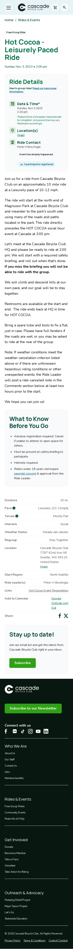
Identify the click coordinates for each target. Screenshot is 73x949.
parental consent (25, 473)
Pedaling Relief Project (17, 900)
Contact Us (11, 766)
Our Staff (10, 759)
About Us (10, 753)
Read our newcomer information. (33, 90)
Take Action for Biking (17, 872)
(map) (21, 135)
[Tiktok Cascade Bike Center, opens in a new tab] (22, 731)
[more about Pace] (13, 508)
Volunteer (10, 865)
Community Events (15, 812)
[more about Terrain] (16, 516)
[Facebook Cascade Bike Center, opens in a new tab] (7, 731)
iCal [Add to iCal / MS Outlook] (53, 608)
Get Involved (16, 839)
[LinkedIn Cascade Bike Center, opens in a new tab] (46, 731)
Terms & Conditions (35, 940)
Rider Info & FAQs (15, 819)
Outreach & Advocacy (24, 892)
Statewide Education (16, 918)
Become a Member (15, 853)
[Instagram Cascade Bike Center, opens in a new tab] (30, 731)
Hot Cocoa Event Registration (48, 590)
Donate (9, 847)
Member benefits (14, 778)
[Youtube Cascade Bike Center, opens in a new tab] (38, 731)
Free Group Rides (15, 806)
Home (9, 20)
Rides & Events (29, 20)
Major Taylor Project (16, 906)
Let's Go (9, 912)
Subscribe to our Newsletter (33, 708)
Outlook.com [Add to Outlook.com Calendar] (59, 603)
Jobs (7, 772)
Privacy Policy (12, 940)
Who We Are (16, 746)
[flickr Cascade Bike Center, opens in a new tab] (14, 731)
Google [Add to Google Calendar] (56, 598)
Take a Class (12, 859)
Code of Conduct (58, 940)
